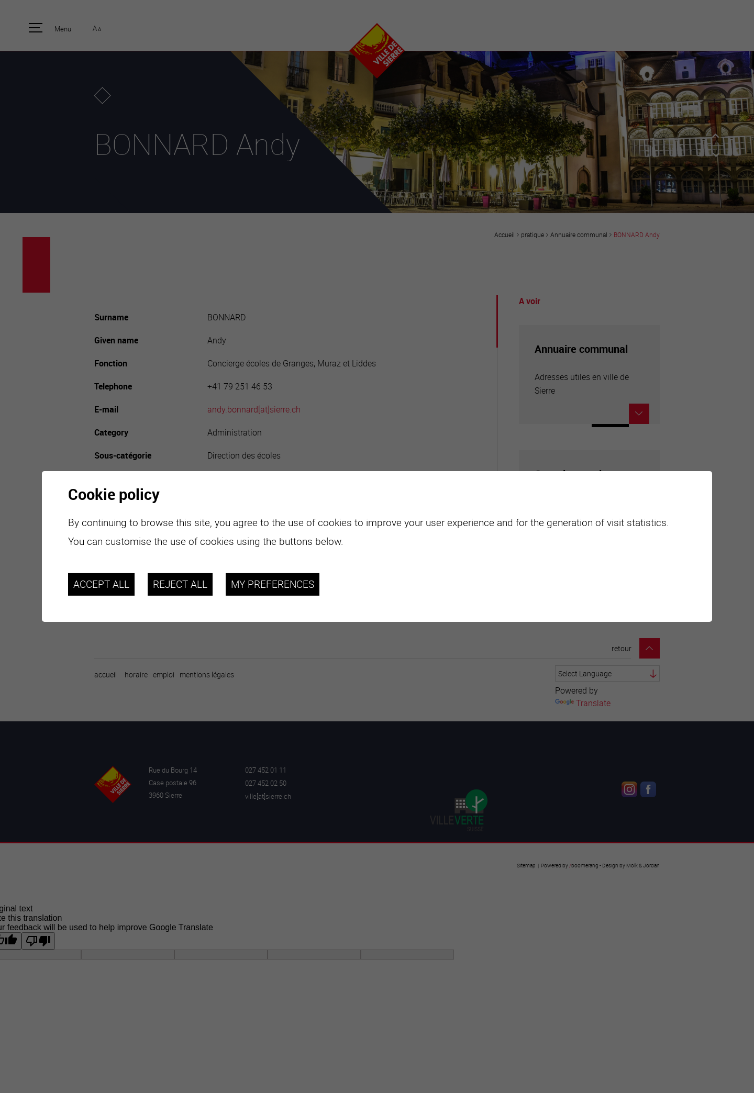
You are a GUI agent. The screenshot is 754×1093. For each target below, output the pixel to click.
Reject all (180, 584)
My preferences (272, 584)
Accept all (101, 584)
